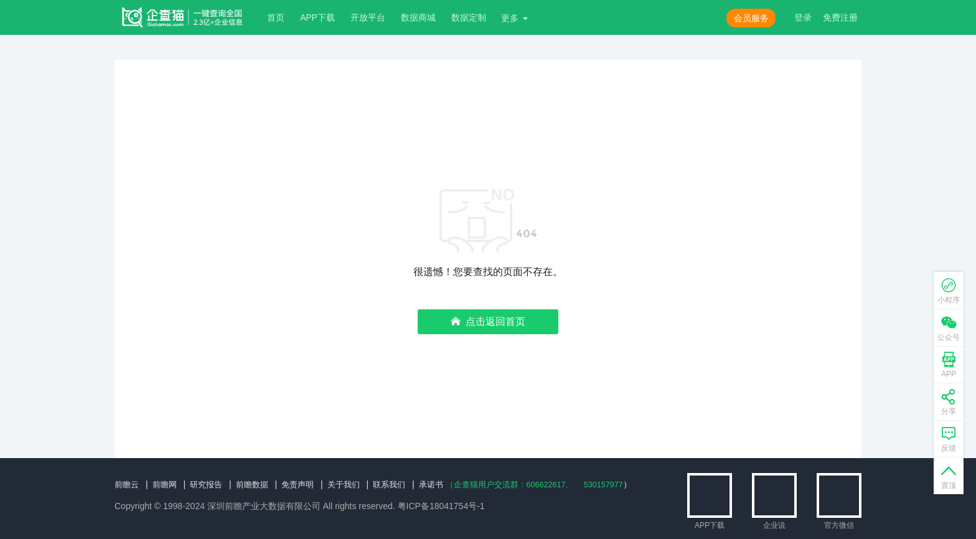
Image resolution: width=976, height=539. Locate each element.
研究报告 (211, 484)
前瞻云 (128, 484)
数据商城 (418, 17)
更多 (509, 18)
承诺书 (448, 484)
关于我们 (356, 484)
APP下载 (317, 17)
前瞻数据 (259, 484)
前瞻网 (167, 484)
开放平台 (367, 17)
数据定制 (468, 17)
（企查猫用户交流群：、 (533, 484)
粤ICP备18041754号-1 (441, 506)
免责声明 (307, 484)
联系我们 (404, 484)
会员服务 (751, 18)
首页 (275, 17)
